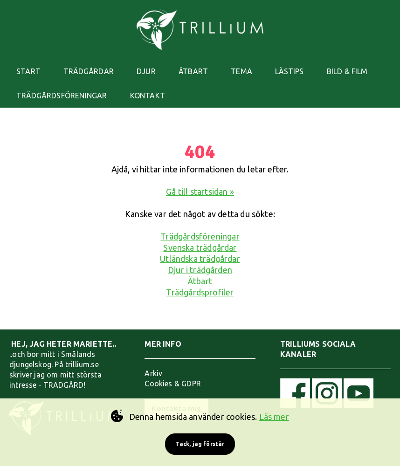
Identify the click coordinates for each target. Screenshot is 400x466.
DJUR (146, 71)
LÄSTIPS (289, 71)
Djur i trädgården (200, 269)
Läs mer (274, 416)
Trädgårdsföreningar (199, 236)
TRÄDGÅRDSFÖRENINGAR (61, 95)
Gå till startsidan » (200, 191)
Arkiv (153, 373)
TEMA (241, 71)
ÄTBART (193, 71)
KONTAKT (147, 95)
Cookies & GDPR (173, 383)
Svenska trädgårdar (199, 247)
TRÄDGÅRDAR (88, 71)
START (28, 71)
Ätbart (200, 281)
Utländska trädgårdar (200, 258)
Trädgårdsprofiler (200, 292)
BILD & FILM (347, 71)
